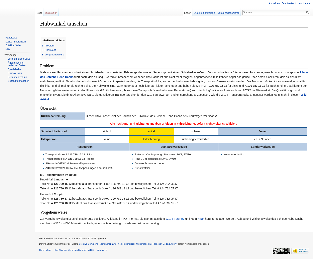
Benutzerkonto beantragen (296, 3)
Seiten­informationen (18, 81)
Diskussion (51, 12)
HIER (201, 218)
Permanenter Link (17, 77)
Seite (39, 12)
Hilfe (7, 49)
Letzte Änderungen (15, 41)
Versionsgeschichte (228, 12)
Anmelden (274, 3)
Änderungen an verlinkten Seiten (17, 64)
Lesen (187, 12)
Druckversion (15, 73)
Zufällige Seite (13, 45)
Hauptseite (11, 37)
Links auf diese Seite (19, 58)
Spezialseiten (15, 69)
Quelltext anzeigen (204, 12)
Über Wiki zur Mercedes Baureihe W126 (74, 250)
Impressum (101, 250)
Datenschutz (45, 250)
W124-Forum (174, 218)
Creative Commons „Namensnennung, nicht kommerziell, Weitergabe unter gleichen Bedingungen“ (128, 244)
